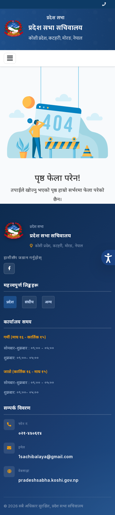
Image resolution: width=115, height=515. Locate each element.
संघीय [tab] (29, 302)
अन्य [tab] (48, 302)
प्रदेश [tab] (10, 302)
